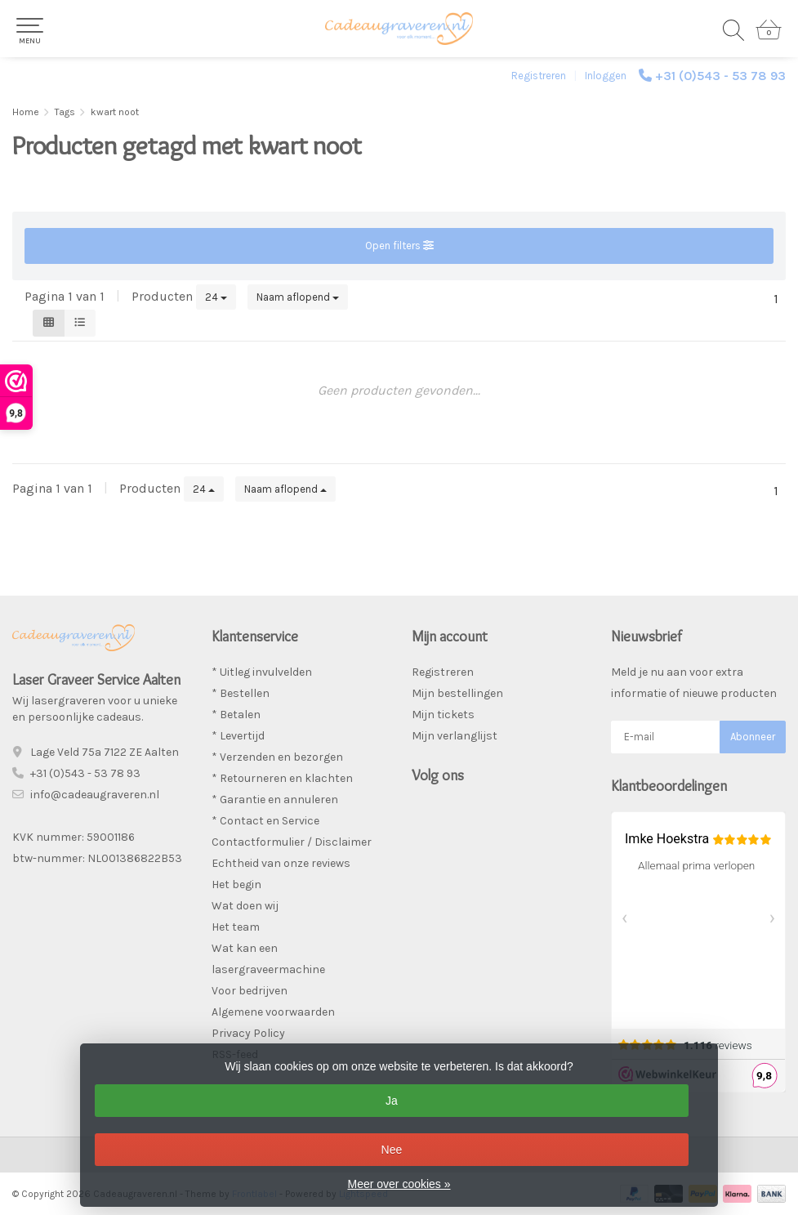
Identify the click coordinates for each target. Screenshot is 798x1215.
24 (216, 297)
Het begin (236, 884)
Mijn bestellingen (457, 693)
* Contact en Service (265, 821)
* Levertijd (238, 736)
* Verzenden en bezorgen (277, 757)
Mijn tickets (443, 714)
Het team (236, 927)
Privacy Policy (248, 1033)
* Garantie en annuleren (275, 799)
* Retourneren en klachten (282, 778)
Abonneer (752, 736)
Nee (392, 1149)
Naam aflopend (297, 297)
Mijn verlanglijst (454, 736)
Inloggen (605, 75)
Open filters (399, 245)
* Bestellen (241, 693)
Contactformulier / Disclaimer (292, 842)
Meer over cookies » (398, 1183)
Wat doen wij (245, 906)
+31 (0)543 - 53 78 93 (720, 75)
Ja (392, 1100)
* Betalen (236, 714)
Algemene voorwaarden (273, 1012)
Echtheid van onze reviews (281, 863)
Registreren (538, 75)
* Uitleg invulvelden (262, 672)
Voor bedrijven (250, 991)
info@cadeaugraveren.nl (94, 795)
